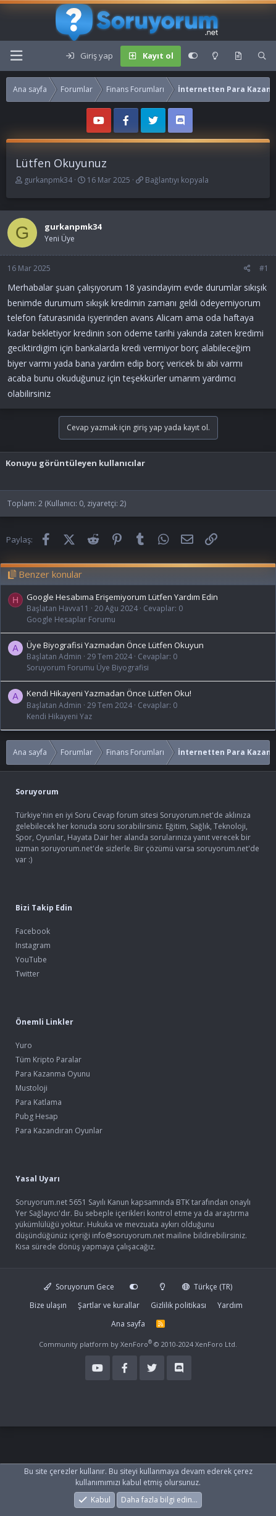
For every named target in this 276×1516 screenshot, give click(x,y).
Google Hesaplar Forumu (71, 619)
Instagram (33, 945)
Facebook (32, 931)
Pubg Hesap (36, 1116)
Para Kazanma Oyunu (52, 1073)
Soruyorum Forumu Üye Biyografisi (88, 667)
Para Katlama (38, 1102)
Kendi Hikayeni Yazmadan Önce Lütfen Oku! (109, 693)
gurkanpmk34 (48, 180)
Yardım (230, 1305)
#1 (264, 268)
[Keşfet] (238, 56)
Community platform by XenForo (138, 1344)
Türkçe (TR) (207, 1286)
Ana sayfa (128, 1323)
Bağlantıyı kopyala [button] (177, 180)
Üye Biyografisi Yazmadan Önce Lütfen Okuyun (115, 645)
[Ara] (262, 56)
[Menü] (16, 56)
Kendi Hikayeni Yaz (59, 716)
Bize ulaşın (48, 1305)
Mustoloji (31, 1088)
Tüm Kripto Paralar (48, 1059)
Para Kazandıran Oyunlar (58, 1130)
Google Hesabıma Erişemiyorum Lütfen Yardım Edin (122, 596)
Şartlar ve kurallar (109, 1305)
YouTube (31, 959)
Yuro (23, 1045)
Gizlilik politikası (178, 1305)
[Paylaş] (247, 268)
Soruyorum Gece (79, 1286)
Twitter (27, 973)
